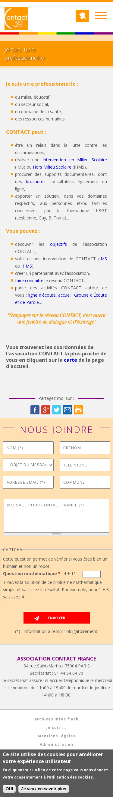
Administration (56, 744)
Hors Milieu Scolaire (52, 167)
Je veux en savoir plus (43, 790)
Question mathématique (32, 573)
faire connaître (29, 280)
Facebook (35, 410)
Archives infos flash (56, 719)
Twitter (56, 410)
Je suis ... (56, 727)
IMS (103, 259)
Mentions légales (57, 736)
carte (70, 360)
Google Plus (46, 410)
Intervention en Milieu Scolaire (74, 160)
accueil (64, 295)
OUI (9, 790)
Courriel (67, 410)
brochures (36, 181)
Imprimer (78, 410)
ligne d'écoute (42, 295)
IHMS (26, 266)
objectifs (58, 244)
